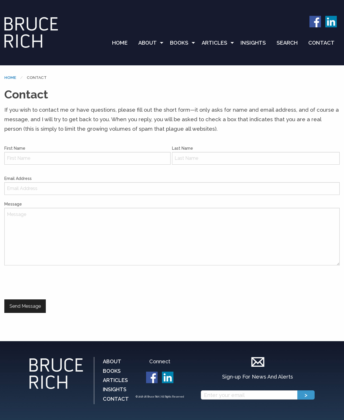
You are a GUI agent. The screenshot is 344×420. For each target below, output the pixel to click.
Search (287, 43)
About (147, 43)
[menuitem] (122, 43)
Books (179, 43)
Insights (253, 43)
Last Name (256, 155)
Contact (321, 43)
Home (120, 43)
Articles (214, 43)
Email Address (172, 185)
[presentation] (48, 282)
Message (172, 233)
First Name (87, 155)
